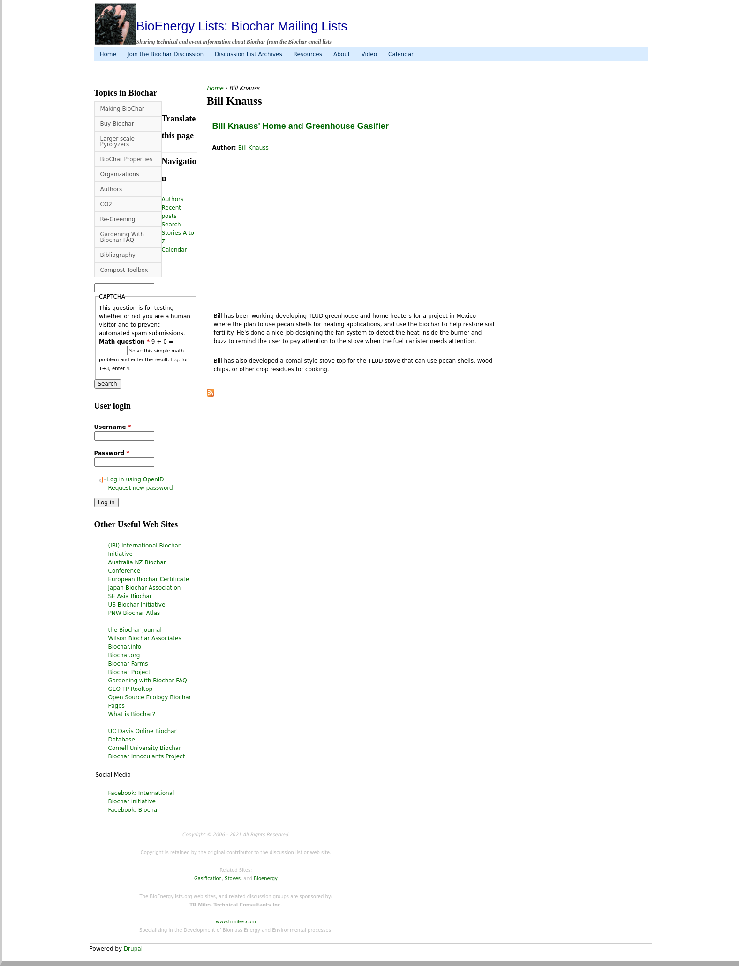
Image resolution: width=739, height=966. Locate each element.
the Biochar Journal (135, 630)
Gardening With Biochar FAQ (122, 237)
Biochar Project (129, 672)
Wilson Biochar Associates (144, 638)
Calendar (401, 54)
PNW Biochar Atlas (134, 613)
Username (112, 427)
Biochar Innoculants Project (146, 756)
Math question (124, 341)
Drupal (133, 948)
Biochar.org (124, 655)
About (341, 54)
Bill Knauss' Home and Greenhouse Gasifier (300, 126)
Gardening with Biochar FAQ (147, 680)
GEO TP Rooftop (130, 689)
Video (369, 54)
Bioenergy (266, 878)
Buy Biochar (117, 123)
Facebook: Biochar (134, 810)
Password (111, 453)
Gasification (208, 878)
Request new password (140, 488)
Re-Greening (118, 219)
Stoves (233, 878)
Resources (308, 54)
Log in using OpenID (135, 479)
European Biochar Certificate (148, 579)
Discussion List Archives (248, 54)
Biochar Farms (128, 663)
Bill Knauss (253, 147)
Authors (111, 189)
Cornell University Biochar (144, 748)
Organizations (119, 174)
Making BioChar (122, 108)
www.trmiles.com (236, 921)
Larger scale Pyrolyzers (117, 141)
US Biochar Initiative (137, 604)
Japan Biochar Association (144, 587)
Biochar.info (125, 647)
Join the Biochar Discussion (166, 54)
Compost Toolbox (124, 270)
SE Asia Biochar (130, 596)
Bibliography (118, 255)
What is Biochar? (132, 714)
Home (108, 54)
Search (171, 224)
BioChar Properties (126, 159)
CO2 (106, 204)
